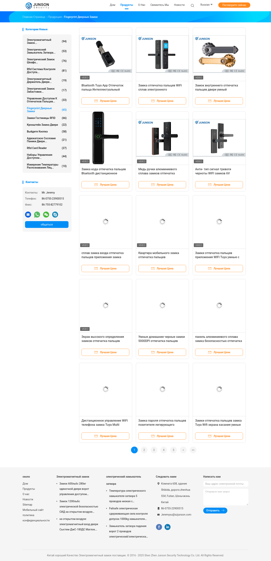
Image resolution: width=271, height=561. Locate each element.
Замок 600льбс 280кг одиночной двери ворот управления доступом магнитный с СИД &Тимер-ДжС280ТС (76, 489)
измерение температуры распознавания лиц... (47, 166)
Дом (25, 483)
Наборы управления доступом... (47, 156)
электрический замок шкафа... (47, 61)
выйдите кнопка (47, 131)
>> (193, 449)
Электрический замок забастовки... (47, 90)
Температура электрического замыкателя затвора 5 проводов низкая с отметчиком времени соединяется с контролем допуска (127, 496)
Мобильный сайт (33, 509)
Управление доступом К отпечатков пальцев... (47, 100)
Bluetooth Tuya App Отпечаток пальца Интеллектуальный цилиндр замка (102, 89)
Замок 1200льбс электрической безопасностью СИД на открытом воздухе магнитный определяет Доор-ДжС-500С (78, 507)
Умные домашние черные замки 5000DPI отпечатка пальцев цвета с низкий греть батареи (161, 341)
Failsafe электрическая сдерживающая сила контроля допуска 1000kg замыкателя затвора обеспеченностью (128, 514)
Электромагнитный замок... (47, 41)
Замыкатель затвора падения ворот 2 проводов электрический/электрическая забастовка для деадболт (128, 532)
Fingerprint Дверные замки (47, 110)
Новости (28, 499)
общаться (47, 224)
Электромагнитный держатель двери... (47, 80)
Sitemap (27, 504)
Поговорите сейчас (234, 5)
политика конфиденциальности (36, 518)
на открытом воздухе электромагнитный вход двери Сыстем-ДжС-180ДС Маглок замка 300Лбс (78, 524)
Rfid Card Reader (47, 148)
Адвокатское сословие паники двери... (47, 140)
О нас (26, 494)
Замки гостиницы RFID (47, 118)
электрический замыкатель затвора (123, 480)
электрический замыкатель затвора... (47, 51)
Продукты (29, 488)
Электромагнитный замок (72, 476)
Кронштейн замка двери (47, 125)
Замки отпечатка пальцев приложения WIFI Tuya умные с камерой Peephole (217, 257)
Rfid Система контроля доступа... (47, 71)
